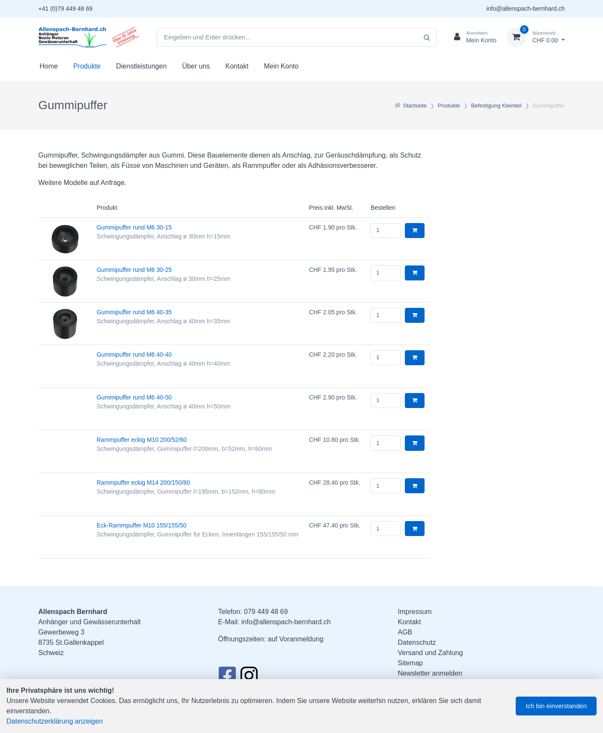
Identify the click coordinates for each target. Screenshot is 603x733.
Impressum (415, 611)
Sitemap (410, 663)
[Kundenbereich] (471, 37)
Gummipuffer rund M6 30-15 (134, 227)
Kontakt (236, 66)
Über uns (196, 66)
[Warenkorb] (536, 37)
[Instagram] (249, 678)
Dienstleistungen (141, 66)
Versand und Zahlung (430, 652)
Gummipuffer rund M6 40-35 (134, 312)
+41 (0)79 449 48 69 (66, 8)
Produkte (87, 66)
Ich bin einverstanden (556, 705)
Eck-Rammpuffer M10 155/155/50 (142, 525)
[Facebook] (227, 678)
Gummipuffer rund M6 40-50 (134, 397)
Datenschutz (417, 642)
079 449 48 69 (266, 611)
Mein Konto (281, 66)
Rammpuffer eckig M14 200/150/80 (143, 482)
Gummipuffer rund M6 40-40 (134, 354)
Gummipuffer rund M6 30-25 (134, 269)
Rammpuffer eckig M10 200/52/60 (142, 439)
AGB (405, 632)
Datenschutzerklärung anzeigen (54, 721)
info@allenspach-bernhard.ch (525, 8)
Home (49, 66)
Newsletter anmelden (430, 673)
